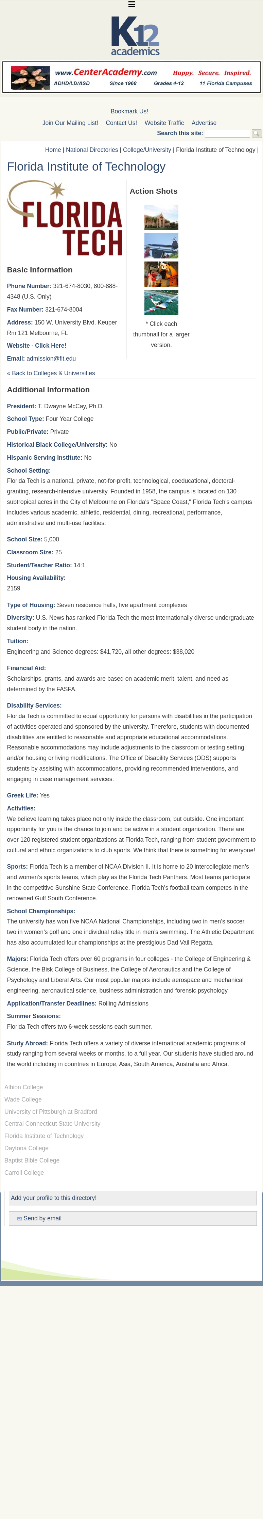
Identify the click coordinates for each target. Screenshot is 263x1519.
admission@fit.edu (51, 358)
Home (53, 149)
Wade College (23, 1099)
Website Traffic (164, 123)
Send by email (39, 1218)
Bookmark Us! (129, 111)
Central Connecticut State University (52, 1123)
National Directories (92, 149)
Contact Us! (121, 123)
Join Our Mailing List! (70, 123)
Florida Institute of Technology (44, 1136)
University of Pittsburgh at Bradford (50, 1111)
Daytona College (26, 1148)
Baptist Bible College (31, 1160)
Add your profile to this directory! (54, 1197)
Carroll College (24, 1172)
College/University (147, 149)
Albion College (23, 1087)
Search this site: (181, 133)
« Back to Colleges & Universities (51, 373)
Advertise (204, 123)
